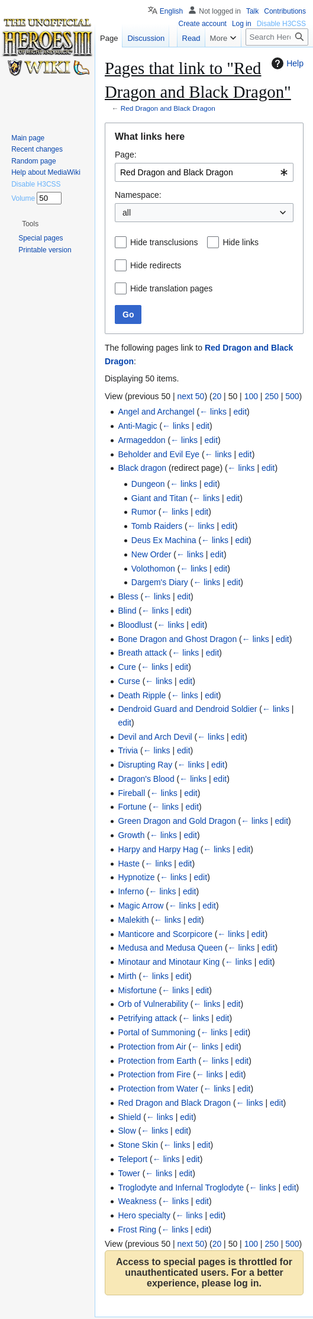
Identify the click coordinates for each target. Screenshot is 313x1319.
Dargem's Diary (159, 582)
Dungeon (148, 484)
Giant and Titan (159, 498)
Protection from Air (152, 1046)
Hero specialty (144, 1215)
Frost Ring (137, 1229)
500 (292, 396)
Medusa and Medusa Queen (170, 947)
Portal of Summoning (156, 1032)
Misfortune (137, 990)
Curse (129, 681)
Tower (129, 1173)
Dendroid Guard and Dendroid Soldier (187, 709)
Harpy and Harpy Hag (158, 849)
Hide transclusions (164, 242)
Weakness (137, 1201)
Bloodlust (135, 625)
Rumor (143, 511)
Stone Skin (138, 1145)
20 (217, 396)
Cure (126, 667)
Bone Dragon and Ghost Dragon (177, 639)
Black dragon (142, 468)
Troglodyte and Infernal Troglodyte (181, 1187)
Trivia (128, 750)
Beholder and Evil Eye (158, 454)
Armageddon (141, 440)
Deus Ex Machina (163, 540)
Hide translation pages (171, 288)
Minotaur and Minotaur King (169, 962)
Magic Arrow (140, 905)
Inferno (131, 891)
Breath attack (142, 652)
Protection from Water (158, 1088)
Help (286, 63)
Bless (128, 596)
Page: (126, 154)
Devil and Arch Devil (155, 737)
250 (271, 396)
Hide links (240, 242)
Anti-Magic (137, 426)
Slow (126, 1130)
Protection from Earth (157, 1061)
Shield (129, 1117)
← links (213, 411)
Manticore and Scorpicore (165, 934)
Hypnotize (136, 877)
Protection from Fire (154, 1074)
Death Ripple (142, 695)
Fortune (132, 806)
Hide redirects (155, 265)
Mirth (127, 976)
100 (251, 396)
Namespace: (138, 195)
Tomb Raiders (156, 526)
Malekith (133, 920)
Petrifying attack (147, 1018)
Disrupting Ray (145, 764)
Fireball (131, 793)
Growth (131, 835)
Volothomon (153, 568)
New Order (151, 554)
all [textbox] (126, 212)
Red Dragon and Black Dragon (168, 108)
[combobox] (204, 172)
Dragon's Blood (146, 779)
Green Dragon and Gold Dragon (176, 821)
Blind (127, 610)
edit (240, 411)
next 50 (190, 396)
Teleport (132, 1159)
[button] (30, 224)
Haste (129, 863)
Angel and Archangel (156, 411)
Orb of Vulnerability (153, 1004)
